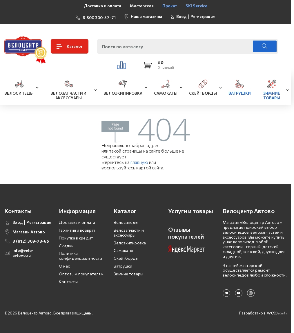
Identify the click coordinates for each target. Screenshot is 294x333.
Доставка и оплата (102, 5)
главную (139, 161)
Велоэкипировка (130, 241)
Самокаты (123, 249)
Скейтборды (126, 257)
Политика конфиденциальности (80, 255)
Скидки (66, 244)
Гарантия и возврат (77, 228)
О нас (64, 264)
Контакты (68, 280)
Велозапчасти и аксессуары (129, 231)
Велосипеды (126, 221)
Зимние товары (128, 272)
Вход (181, 16)
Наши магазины (146, 15)
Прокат (169, 5)
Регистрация (202, 16)
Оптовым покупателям (81, 272)
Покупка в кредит (76, 236)
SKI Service (196, 5)
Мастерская (142, 5)
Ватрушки (123, 264)
